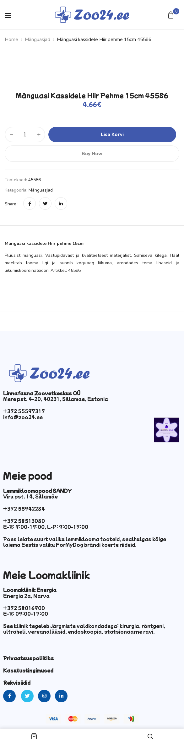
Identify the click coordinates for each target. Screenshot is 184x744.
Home (11, 39)
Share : (12, 204)
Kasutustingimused (28, 670)
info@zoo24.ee (23, 417)
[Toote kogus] (25, 134)
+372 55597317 (24, 411)
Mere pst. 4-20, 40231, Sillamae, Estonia (55, 399)
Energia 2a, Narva (26, 596)
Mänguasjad (37, 39)
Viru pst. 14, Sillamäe (30, 496)
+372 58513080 (24, 521)
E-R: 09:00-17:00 (25, 613)
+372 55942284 (24, 508)
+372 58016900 (24, 608)
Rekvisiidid (16, 682)
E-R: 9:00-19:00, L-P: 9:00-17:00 (45, 527)
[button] (171, 15)
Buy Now (92, 153)
